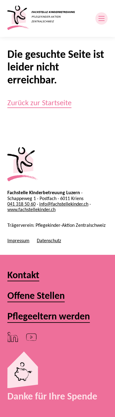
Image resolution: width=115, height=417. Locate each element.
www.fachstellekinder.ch (31, 209)
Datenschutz (49, 240)
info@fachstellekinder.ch (63, 204)
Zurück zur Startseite (39, 102)
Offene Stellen (36, 296)
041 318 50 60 (21, 204)
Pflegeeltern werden (48, 316)
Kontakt (23, 275)
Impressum (18, 240)
